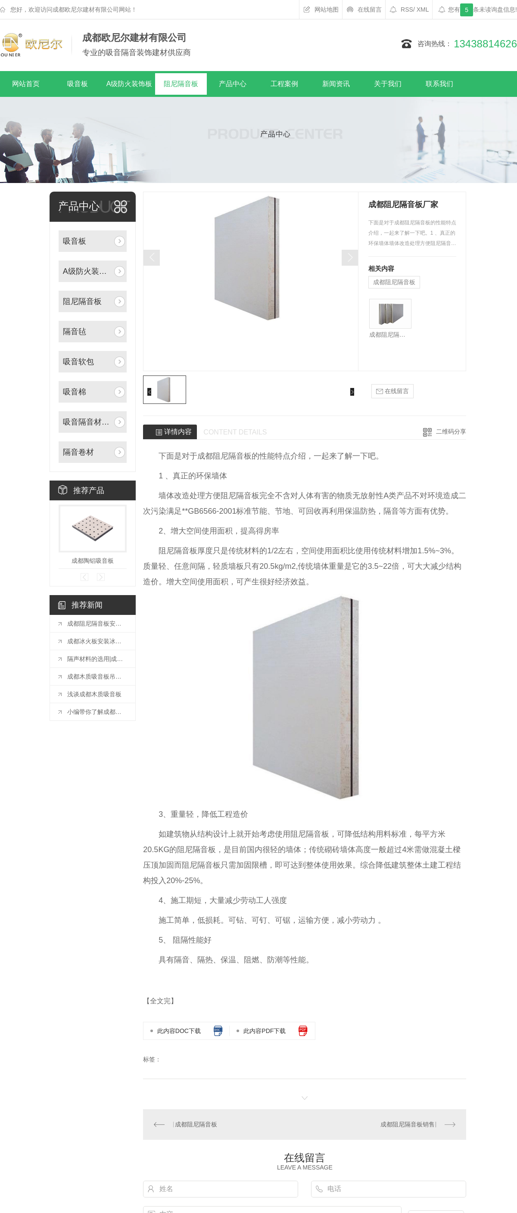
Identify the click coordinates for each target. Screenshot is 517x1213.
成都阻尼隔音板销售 (407, 1124)
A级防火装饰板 (129, 83)
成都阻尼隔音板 (394, 282)
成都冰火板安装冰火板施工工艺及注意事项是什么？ (97, 641)
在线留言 (370, 9)
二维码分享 (451, 431)
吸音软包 (78, 361)
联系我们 (439, 83)
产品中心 (232, 83)
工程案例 (284, 83)
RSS (408, 9)
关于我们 (388, 83)
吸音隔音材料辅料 (88, 422)
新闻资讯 (336, 83)
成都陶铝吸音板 (93, 560)
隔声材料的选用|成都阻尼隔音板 (97, 658)
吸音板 (77, 83)
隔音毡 (74, 331)
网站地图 (327, 9)
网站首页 (26, 83)
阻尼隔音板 (181, 83)
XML (423, 9)
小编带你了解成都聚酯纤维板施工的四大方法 (97, 711)
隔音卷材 (78, 452)
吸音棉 (74, 392)
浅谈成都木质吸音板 (94, 694)
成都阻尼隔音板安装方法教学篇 (97, 623)
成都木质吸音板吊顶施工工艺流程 (97, 676)
